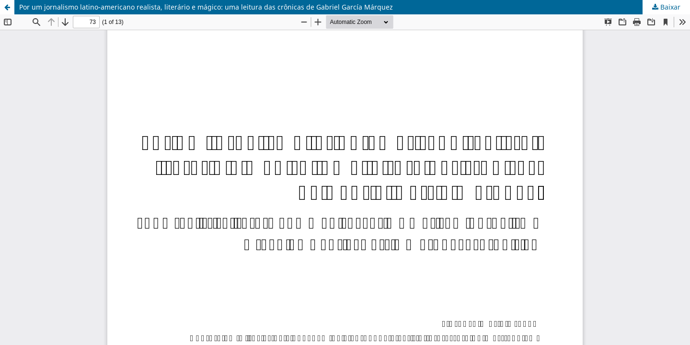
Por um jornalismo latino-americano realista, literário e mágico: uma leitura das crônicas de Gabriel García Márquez (206, 7)
